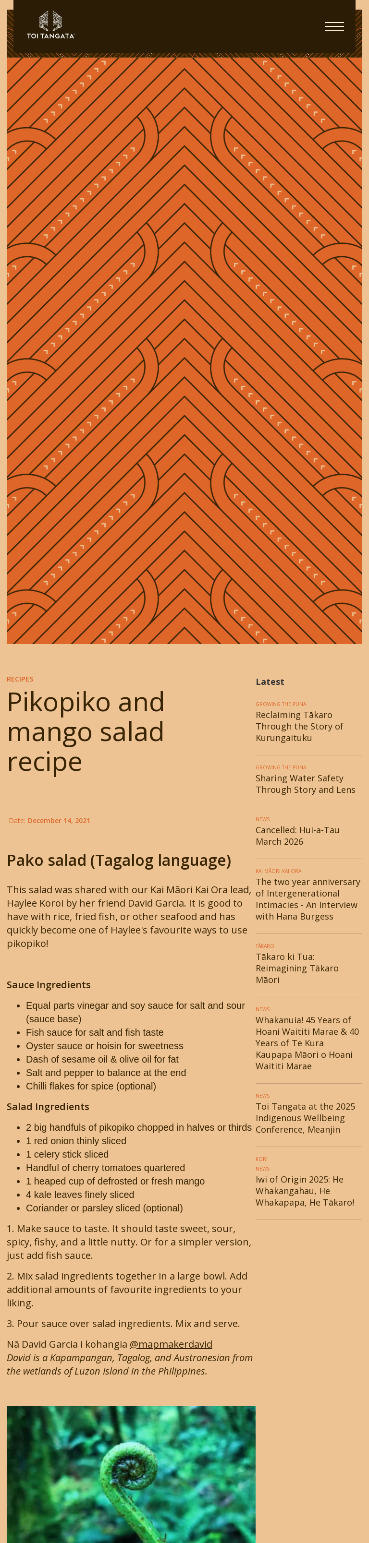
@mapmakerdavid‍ (171, 1344)
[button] (334, 26)
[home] (169, 24)
